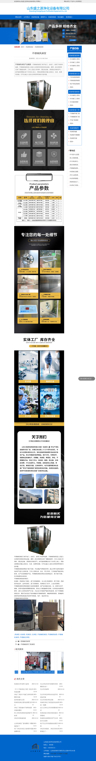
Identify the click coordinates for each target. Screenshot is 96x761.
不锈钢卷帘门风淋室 (28, 644)
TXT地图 (59, 753)
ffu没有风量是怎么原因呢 (77, 178)
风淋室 (17, 634)
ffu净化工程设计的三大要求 (77, 185)
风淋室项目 (52, 17)
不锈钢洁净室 (24, 637)
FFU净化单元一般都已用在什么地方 (80, 161)
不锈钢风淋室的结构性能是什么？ (79, 168)
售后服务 (61, 17)
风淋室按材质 (39, 47)
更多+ (72, 69)
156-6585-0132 (85, 379)
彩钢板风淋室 (25, 641)
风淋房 (28, 634)
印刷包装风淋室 (75, 80)
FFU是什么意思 (74, 154)
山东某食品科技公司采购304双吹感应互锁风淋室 (39, 672)
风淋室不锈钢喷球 (74, 135)
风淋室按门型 (74, 110)
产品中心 (73, 1)
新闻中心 (44, 17)
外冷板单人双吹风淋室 (74, 66)
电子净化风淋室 (75, 84)
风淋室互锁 (73, 138)
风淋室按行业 (74, 74)
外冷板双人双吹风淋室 (74, 59)
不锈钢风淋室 (42, 634)
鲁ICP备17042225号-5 (54, 756)
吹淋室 (22, 634)
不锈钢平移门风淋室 (74, 114)
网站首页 (67, 1)
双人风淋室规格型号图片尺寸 (78, 158)
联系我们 (79, 1)
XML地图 (53, 753)
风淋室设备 (35, 17)
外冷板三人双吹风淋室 (74, 63)
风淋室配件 (74, 128)
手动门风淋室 (74, 120)
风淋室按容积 (74, 55)
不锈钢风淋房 (52, 634)
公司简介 (27, 17)
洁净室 (34, 634)
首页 (22, 47)
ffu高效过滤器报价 (75, 171)
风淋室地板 (73, 131)
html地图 (65, 753)
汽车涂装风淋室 (75, 77)
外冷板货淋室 (74, 102)
